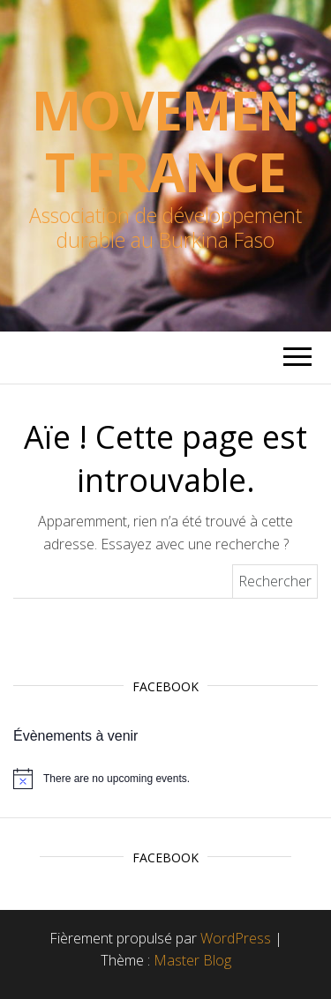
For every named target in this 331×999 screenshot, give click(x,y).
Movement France (166, 141)
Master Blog (192, 960)
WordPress (235, 938)
